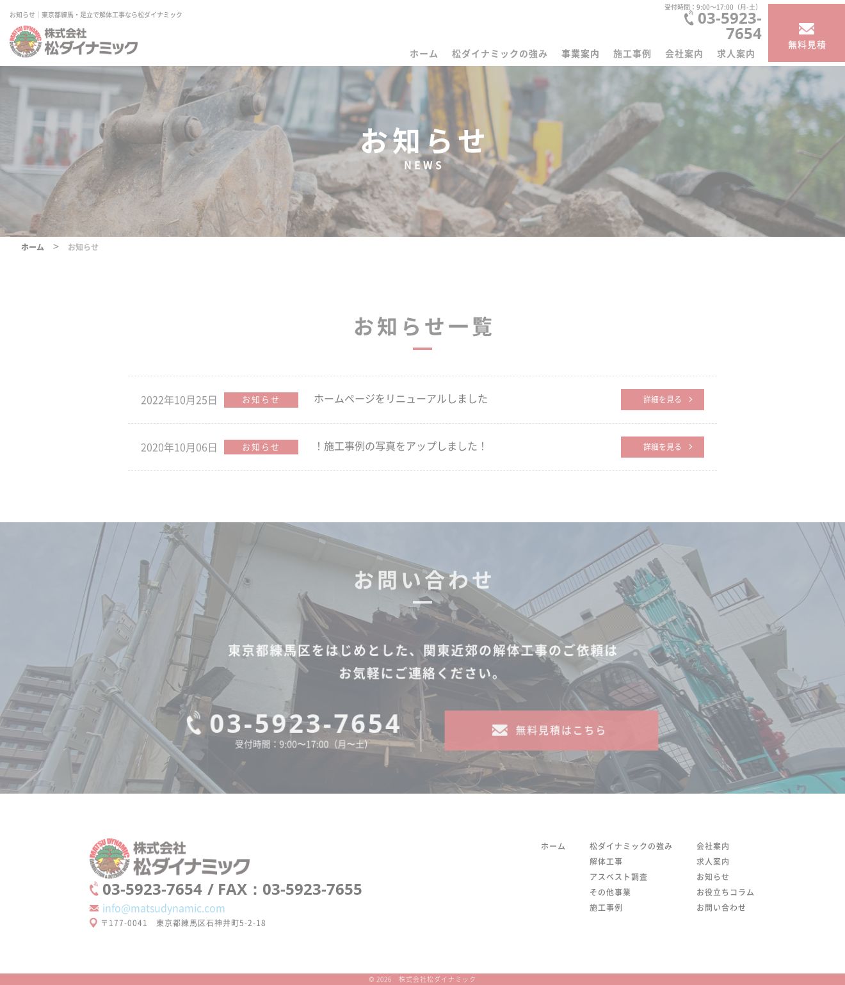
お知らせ (261, 399)
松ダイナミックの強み (500, 53)
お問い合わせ (721, 907)
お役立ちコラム (725, 891)
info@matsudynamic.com (163, 907)
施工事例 (632, 53)
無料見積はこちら (561, 737)
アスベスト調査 (619, 876)
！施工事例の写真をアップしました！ (401, 445)
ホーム (424, 53)
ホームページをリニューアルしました (401, 398)
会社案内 (684, 53)
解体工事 (606, 861)
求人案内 (736, 53)
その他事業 (610, 891)
